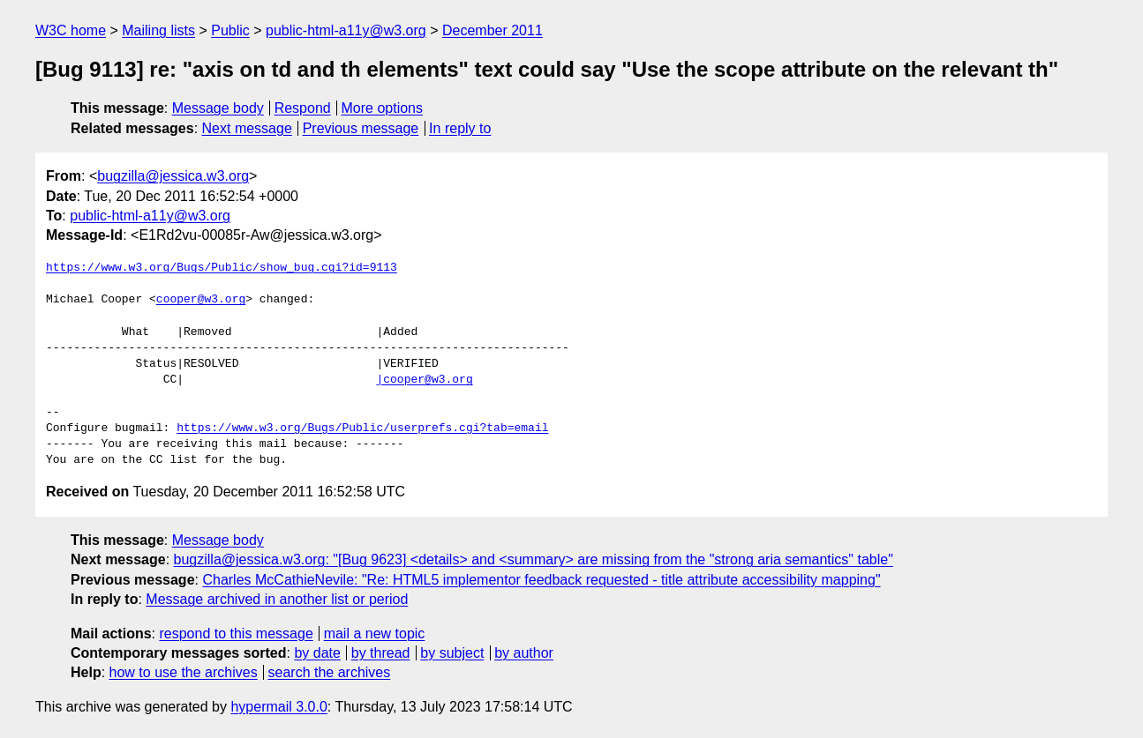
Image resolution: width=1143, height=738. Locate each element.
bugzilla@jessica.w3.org (173, 175)
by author (523, 652)
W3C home (70, 30)
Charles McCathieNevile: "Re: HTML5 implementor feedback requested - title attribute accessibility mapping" (541, 579)
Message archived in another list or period (277, 599)
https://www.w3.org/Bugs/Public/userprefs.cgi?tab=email (362, 428)
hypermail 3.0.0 (278, 706)
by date (317, 652)
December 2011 (492, 30)
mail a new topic (374, 633)
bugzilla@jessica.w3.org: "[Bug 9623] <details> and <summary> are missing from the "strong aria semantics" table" (533, 559)
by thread (380, 652)
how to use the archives (183, 672)
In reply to (460, 128)
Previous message (361, 128)
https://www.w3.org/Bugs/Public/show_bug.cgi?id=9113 (221, 268)
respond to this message (235, 633)
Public (230, 30)
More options (383, 108)
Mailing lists (158, 30)
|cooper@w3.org (424, 380)
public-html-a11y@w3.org (346, 30)
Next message (247, 128)
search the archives (329, 672)
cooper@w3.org (200, 300)
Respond (302, 108)
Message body (218, 108)
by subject (452, 652)
